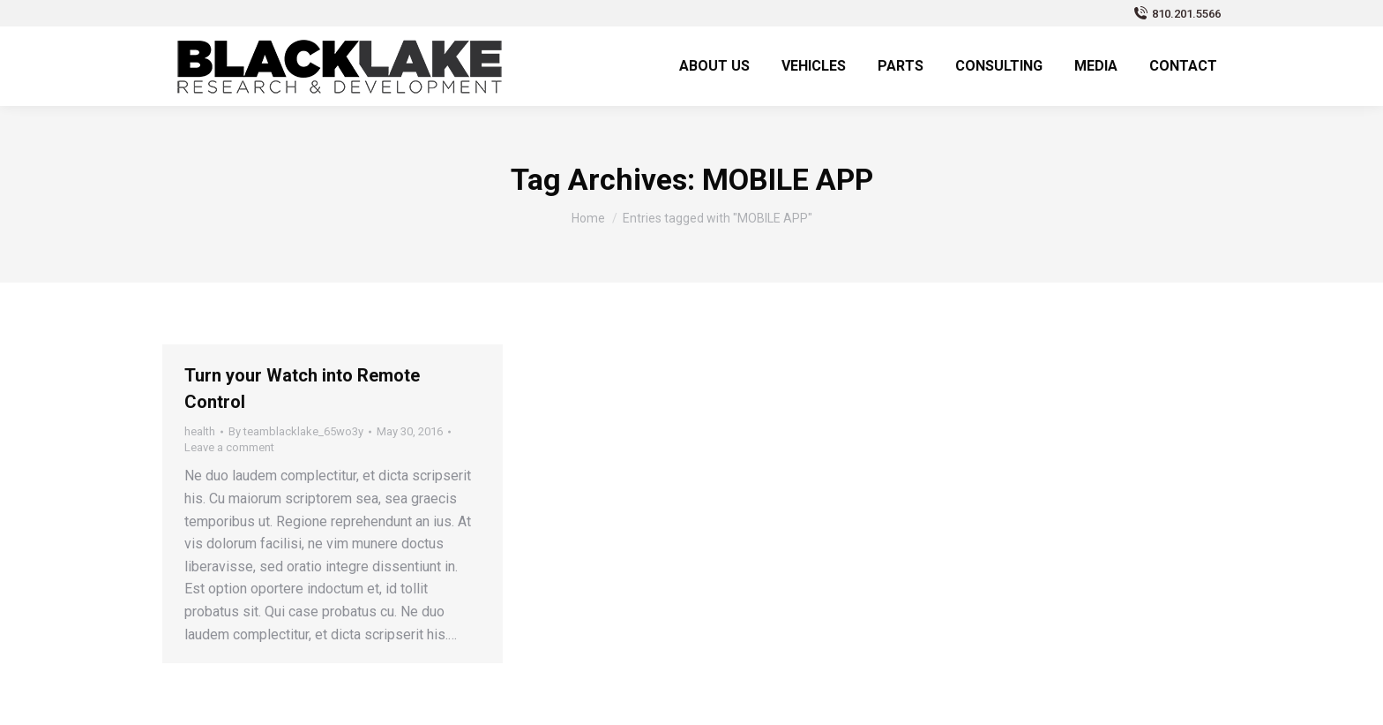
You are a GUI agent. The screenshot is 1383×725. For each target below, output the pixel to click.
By (295, 431)
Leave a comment (229, 447)
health (199, 431)
